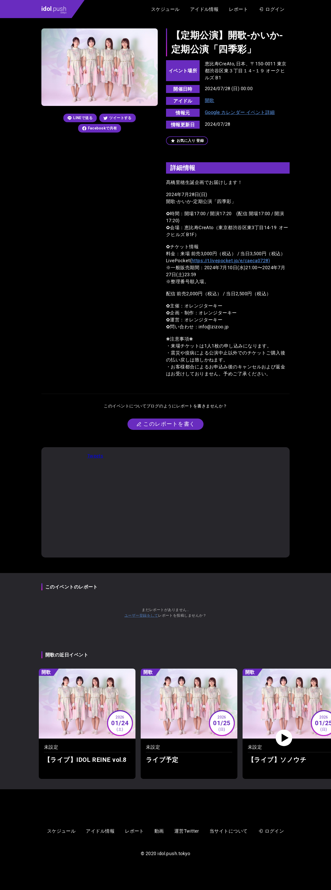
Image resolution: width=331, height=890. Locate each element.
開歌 (209, 100)
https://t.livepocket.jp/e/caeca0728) (231, 260)
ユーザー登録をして (141, 615)
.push (53, 9)
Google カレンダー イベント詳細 (240, 112)
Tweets (95, 456)
